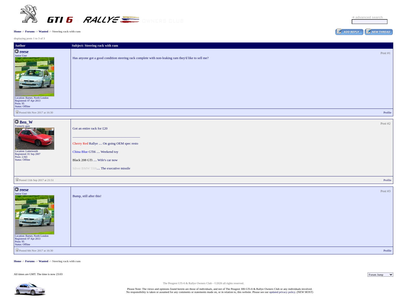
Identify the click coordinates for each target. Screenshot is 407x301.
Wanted (43, 31)
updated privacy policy (282, 291)
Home (17, 31)
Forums (30, 31)
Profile (387, 112)
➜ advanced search (367, 17)
